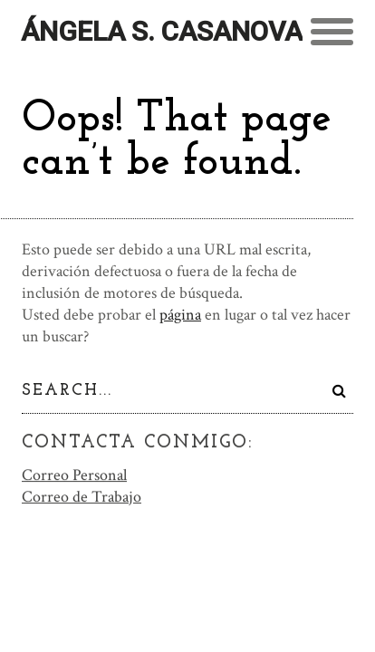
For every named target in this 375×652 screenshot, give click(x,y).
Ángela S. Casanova (162, 31)
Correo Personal (74, 474)
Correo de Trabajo (81, 495)
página (180, 314)
